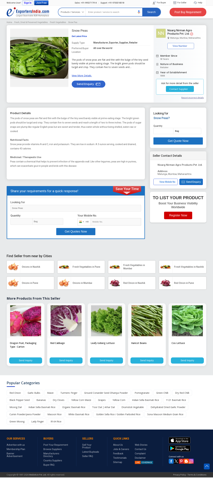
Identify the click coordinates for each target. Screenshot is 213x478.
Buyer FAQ (48, 465)
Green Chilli (162, 393)
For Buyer (159, 2)
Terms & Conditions (197, 475)
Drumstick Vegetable (132, 407)
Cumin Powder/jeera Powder (25, 415)
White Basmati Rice (78, 415)
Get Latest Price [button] (79, 36)
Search (151, 12)
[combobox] (83, 222)
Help (198, 2)
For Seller (180, 2)
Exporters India (28, 12)
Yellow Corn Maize (81, 400)
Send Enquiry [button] (88, 84)
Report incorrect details (192, 97)
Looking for (17, 202)
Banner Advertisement (14, 455)
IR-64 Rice (56, 422)
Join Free (41, 2)
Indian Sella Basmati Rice (145, 400)
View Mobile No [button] (165, 182)
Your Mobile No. (87, 215)
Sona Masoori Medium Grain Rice (165, 415)
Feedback (118, 454)
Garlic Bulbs (34, 393)
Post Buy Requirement (188, 12)
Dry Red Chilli (182, 393)
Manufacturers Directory (51, 455)
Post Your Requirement (55, 445)
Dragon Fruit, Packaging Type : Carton (23, 344)
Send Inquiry (25, 360)
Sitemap (117, 463)
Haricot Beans (139, 343)
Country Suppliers (52, 461)
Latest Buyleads (90, 452)
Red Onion (15, 393)
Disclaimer (140, 458)
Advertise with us (16, 445)
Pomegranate (142, 393)
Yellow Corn (118, 400)
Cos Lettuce (178, 343)
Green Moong (16, 422)
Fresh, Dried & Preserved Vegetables (31, 22)
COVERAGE (143, 463)
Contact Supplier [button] (179, 89)
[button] (139, 11)
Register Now (178, 215)
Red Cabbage (57, 343)
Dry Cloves (58, 400)
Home (9, 22)
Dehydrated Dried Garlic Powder (168, 407)
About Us (118, 445)
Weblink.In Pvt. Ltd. (38, 475)
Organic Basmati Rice (73, 407)
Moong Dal (15, 407)
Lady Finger (37, 422)
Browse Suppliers (52, 450)
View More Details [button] (82, 75)
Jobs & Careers (121, 450)
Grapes (102, 400)
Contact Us (140, 450)
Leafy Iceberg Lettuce (103, 343)
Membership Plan (16, 450)
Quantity (15, 215)
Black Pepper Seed (19, 400)
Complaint (140, 454)
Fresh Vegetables (58, 22)
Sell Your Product (87, 447)
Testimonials (120, 458)
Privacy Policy (179, 475)
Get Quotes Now (76, 231)
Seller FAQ (87, 457)
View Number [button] (181, 45)
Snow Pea (72, 22)
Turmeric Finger (68, 393)
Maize (50, 393)
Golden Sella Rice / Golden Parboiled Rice (118, 415)
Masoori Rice (54, 415)
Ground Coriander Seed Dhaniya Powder (106, 393)
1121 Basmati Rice (176, 400)
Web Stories (141, 445)
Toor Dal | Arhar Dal (103, 407)
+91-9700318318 (112, 2)
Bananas (41, 400)
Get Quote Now (178, 141)
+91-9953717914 (86, 2)
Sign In (27, 2)
